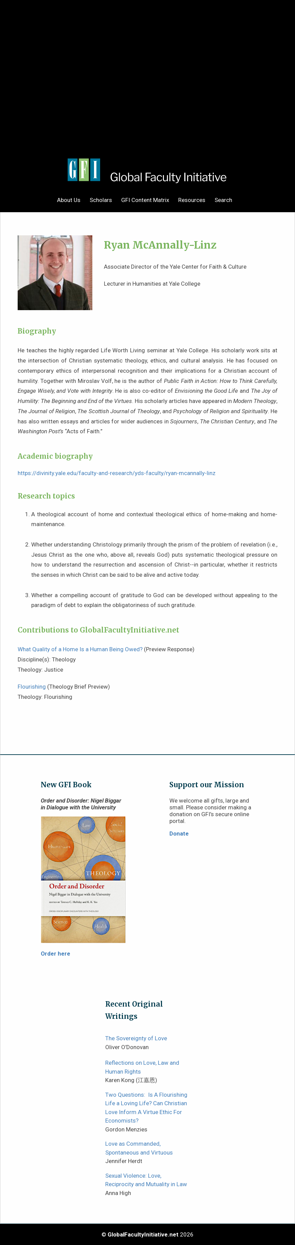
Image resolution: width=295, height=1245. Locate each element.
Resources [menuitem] (191, 200)
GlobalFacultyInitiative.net (143, 1234)
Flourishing (32, 686)
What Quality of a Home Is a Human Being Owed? (80, 649)
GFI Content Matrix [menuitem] (145, 200)
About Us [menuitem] (68, 200)
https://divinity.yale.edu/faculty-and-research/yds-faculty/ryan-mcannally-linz (117, 473)
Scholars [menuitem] (101, 200)
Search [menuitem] (223, 200)
